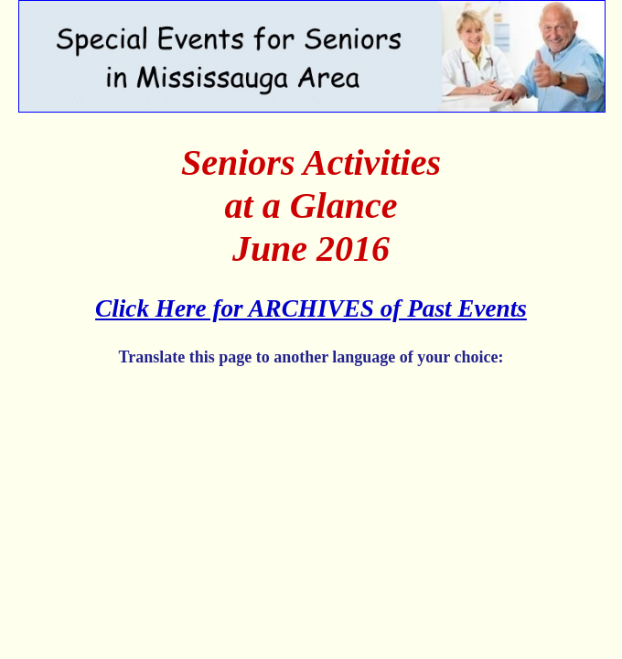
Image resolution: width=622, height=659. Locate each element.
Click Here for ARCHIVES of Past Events (311, 308)
